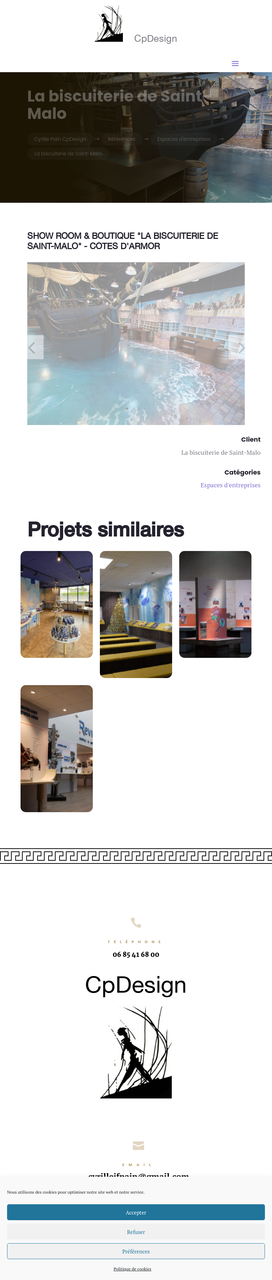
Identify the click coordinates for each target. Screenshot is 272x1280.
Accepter (136, 1212)
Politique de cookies (132, 1269)
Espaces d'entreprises (230, 485)
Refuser (136, 1231)
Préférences (136, 1251)
